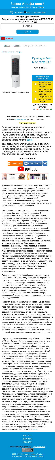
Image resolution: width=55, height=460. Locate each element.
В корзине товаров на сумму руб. (30, 12)
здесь (30, 140)
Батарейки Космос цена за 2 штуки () (45, 84)
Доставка (27, 439)
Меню (7, 38)
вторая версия (20, 119)
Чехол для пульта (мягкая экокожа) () (45, 91)
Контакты (27, 435)
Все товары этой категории (12, 52)
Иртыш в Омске (39, 447)
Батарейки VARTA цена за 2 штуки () (45, 99)
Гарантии (27, 442)
